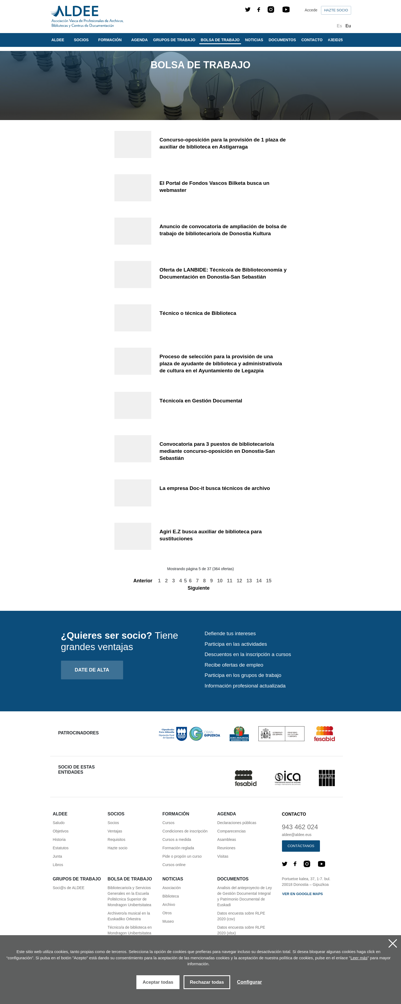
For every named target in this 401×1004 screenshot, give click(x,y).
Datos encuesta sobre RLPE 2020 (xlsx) (241, 930)
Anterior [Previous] (139, 580)
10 (220, 580)
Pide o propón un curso (182, 856)
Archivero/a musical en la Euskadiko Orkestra (129, 916)
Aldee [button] (58, 40)
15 (268, 580)
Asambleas (226, 839)
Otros (167, 913)
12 (239, 580)
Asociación (171, 888)
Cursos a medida (176, 839)
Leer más (359, 957)
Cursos (168, 823)
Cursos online (174, 865)
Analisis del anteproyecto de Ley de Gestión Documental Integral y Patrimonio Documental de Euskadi (244, 896)
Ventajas (115, 831)
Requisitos (116, 839)
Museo (168, 921)
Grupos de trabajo (174, 40)
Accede (311, 10)
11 (229, 580)
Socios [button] (81, 40)
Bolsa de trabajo (220, 40)
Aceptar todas (158, 982)
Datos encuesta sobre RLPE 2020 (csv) (241, 916)
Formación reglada (178, 848)
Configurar (249, 982)
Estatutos (61, 848)
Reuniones (226, 848)
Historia (59, 839)
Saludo (59, 823)
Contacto (312, 40)
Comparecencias (231, 831)
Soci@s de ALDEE (69, 888)
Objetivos (61, 831)
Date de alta (92, 670)
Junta (57, 856)
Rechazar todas (207, 982)
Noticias (254, 40)
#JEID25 (335, 40)
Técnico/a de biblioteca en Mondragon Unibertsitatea (130, 930)
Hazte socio (336, 10)
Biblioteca (170, 896)
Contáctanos (301, 846)
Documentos (282, 40)
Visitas (222, 856)
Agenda (139, 40)
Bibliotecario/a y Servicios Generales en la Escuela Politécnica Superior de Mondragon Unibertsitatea (129, 896)
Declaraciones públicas (236, 823)
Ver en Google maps (302, 894)
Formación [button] (110, 40)
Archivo (168, 904)
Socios (113, 823)
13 (249, 580)
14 (259, 580)
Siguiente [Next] (202, 588)
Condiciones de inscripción (185, 831)
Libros (58, 865)
